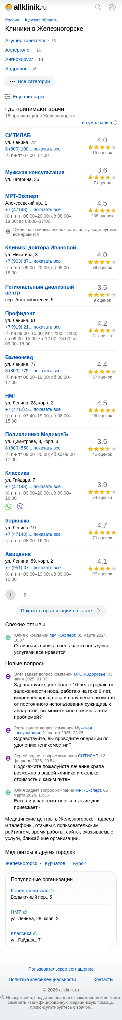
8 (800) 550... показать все (33, 447)
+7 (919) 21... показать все (33, 327)
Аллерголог (18, 50)
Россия (12, 20)
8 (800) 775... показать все (33, 370)
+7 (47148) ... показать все (33, 209)
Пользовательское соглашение (61, 969)
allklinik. (26, 7)
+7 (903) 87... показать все (33, 261)
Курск (79, 863)
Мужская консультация (34, 172)
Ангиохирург (19, 59)
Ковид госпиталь (29, 890)
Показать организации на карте (61, 611)
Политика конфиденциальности (42, 979)
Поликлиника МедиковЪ (36, 434)
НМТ (11, 396)
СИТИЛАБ (18, 135)
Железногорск (21, 863)
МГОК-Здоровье (89, 674)
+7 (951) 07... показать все (33, 567)
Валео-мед (19, 357)
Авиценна (18, 554)
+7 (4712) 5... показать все (33, 409)
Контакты (103, 979)
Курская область (41, 20)
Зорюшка (17, 520)
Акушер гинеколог (25, 40)
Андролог (16, 68)
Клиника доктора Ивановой (40, 247)
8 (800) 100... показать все (33, 148)
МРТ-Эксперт (22, 196)
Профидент (20, 313)
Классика (17, 473)
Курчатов (55, 863)
